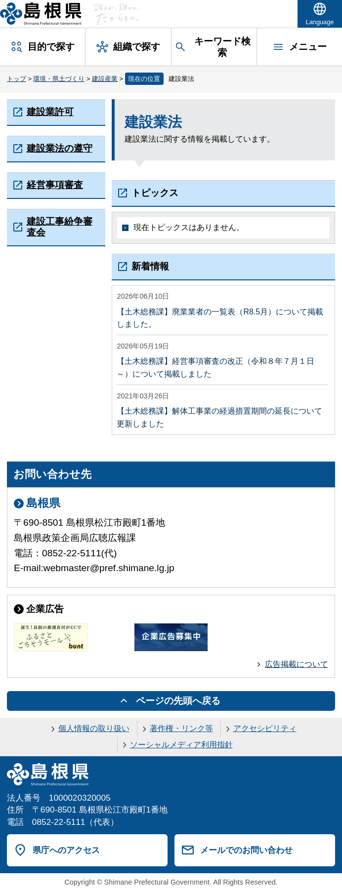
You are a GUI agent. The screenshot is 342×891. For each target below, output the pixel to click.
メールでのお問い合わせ (246, 850)
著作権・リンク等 (181, 728)
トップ (16, 78)
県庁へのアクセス (66, 850)
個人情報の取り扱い (93, 728)
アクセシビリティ (265, 728)
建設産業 (105, 78)
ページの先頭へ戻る (178, 701)
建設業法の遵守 (59, 148)
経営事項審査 (55, 185)
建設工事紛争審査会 (59, 226)
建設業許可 (50, 112)
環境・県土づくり (59, 78)
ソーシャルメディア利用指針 (181, 744)
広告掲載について (296, 664)
